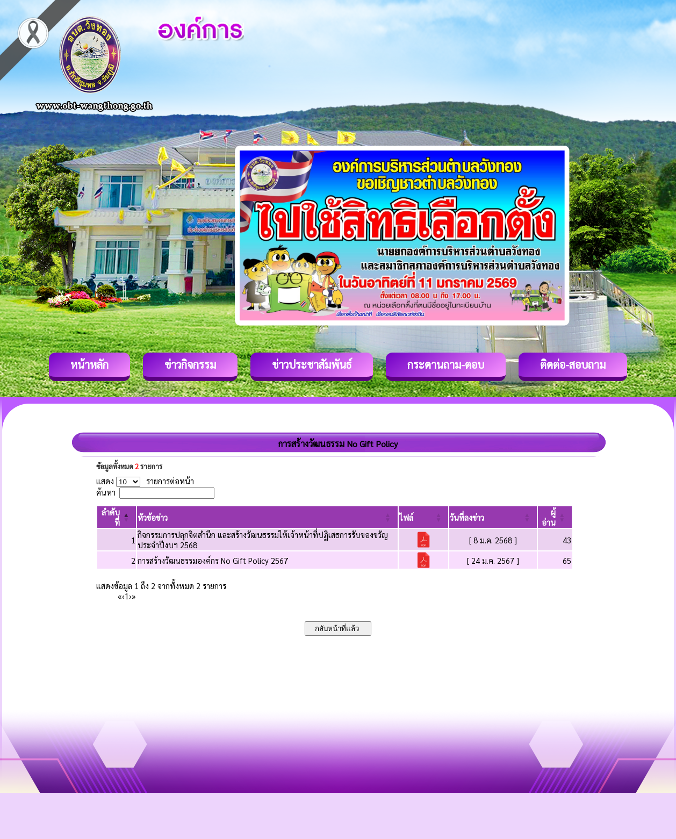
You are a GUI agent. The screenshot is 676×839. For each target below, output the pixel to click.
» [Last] (134, 596)
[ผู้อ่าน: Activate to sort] (555, 517)
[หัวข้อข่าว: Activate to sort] (267, 517)
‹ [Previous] (123, 596)
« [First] (120, 596)
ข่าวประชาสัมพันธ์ (311, 364)
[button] (153, 517)
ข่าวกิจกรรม (190, 364)
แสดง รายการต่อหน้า (145, 481)
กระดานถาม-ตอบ (445, 364)
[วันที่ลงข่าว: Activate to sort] (493, 517)
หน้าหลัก (89, 364)
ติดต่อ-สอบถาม (573, 364)
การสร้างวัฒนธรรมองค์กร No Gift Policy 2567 (213, 560)
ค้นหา (106, 492)
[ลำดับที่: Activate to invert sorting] (116, 517)
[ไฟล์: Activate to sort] (424, 517)
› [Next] (130, 596)
